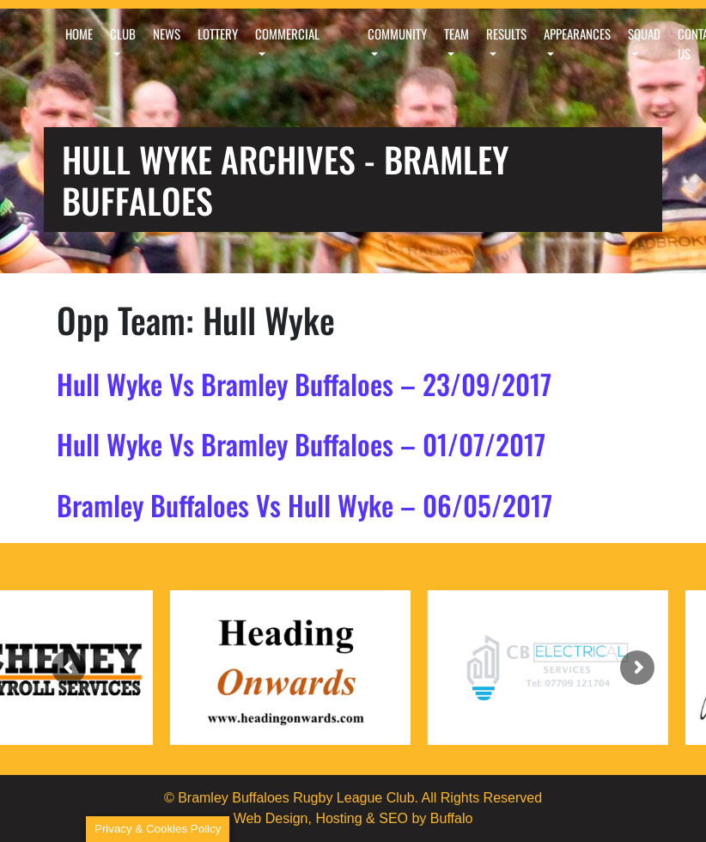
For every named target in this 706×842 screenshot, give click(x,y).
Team (456, 33)
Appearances (577, 33)
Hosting (338, 818)
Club (123, 33)
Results (506, 33)
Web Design (271, 818)
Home (79, 33)
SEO (393, 818)
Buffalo (451, 818)
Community (397, 33)
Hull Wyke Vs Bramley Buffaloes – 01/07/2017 (301, 444)
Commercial (287, 33)
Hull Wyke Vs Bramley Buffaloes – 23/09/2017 (304, 383)
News (166, 33)
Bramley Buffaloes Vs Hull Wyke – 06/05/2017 (304, 505)
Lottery (218, 33)
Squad (644, 33)
